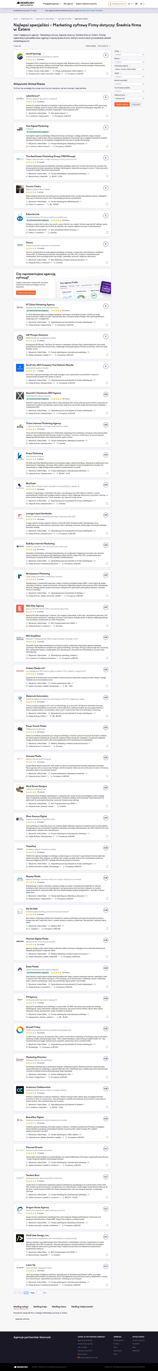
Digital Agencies (27, 19)
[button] (130, 4)
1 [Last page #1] (45, 1293)
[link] (68, 4)
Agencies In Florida (64, 19)
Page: (33, 1293)
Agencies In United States (45, 19)
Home (15, 19)
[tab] (20, 1307)
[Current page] (38, 1292)
